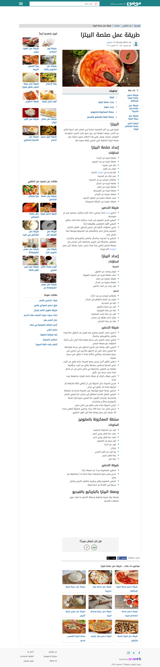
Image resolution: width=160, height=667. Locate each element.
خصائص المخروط (50, 340)
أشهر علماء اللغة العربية (46, 344)
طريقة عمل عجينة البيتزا (133, 117)
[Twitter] (134, 653)
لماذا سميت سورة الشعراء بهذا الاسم (40, 315)
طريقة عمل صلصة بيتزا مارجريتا (133, 108)
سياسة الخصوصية (50, 656)
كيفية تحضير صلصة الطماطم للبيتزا (131, 126)
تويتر (114, 558)
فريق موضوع (29, 661)
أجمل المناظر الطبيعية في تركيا (43, 325)
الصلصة (113, 249)
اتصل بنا (30, 652)
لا (86, 547)
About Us (53, 661)
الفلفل (100, 172)
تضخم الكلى (52, 330)
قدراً (108, 213)
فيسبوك (123, 558)
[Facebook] (139, 653)
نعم (94, 547)
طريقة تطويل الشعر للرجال (45, 310)
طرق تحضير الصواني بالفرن (45, 305)
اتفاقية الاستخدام (27, 656)
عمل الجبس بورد (50, 320)
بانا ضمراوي (111, 42)
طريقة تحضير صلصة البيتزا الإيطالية (132, 98)
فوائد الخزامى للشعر (48, 300)
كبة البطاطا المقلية (48, 335)
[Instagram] (128, 653)
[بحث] (95, 4)
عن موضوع (53, 652)
